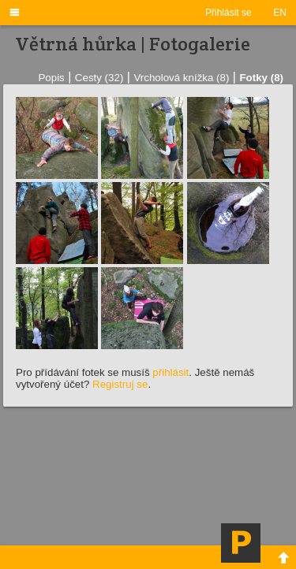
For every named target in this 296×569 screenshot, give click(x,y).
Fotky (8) (261, 78)
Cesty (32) (99, 78)
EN (280, 12)
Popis (51, 78)
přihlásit (170, 372)
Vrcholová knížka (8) (181, 78)
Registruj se (120, 384)
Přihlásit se (228, 12)
